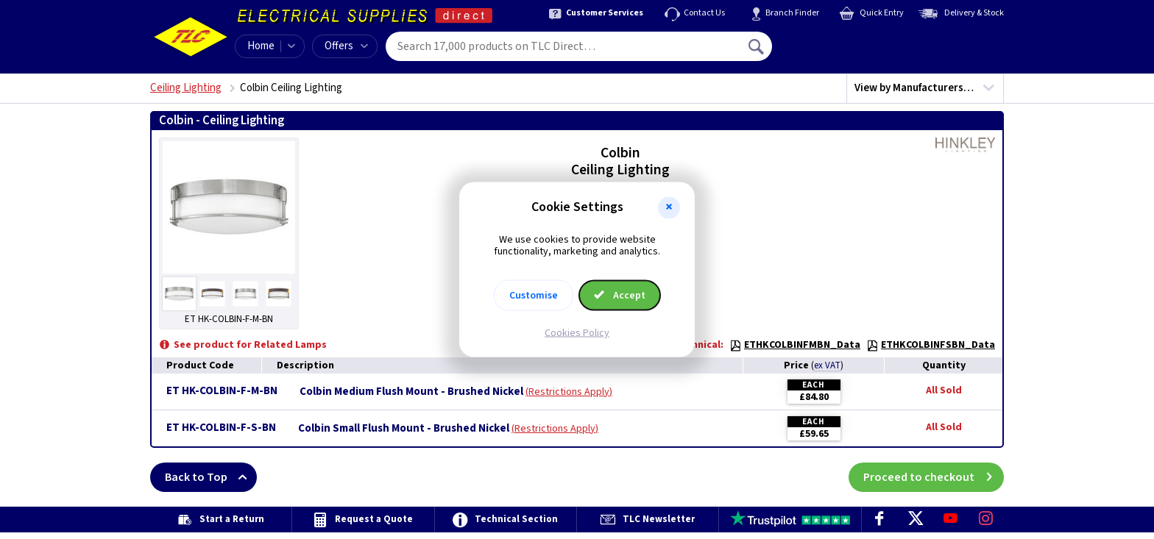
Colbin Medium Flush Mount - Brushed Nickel (411, 392)
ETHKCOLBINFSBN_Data (930, 345)
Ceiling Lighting (186, 88)
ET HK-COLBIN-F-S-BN (221, 427)
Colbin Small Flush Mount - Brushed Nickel (403, 428)
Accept (619, 295)
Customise (533, 295)
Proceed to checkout (933, 477)
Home (261, 46)
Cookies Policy (577, 333)
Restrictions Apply (568, 392)
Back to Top (211, 477)
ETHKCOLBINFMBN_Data (794, 345)
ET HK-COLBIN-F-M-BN (221, 391)
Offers (346, 46)
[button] (669, 207)
